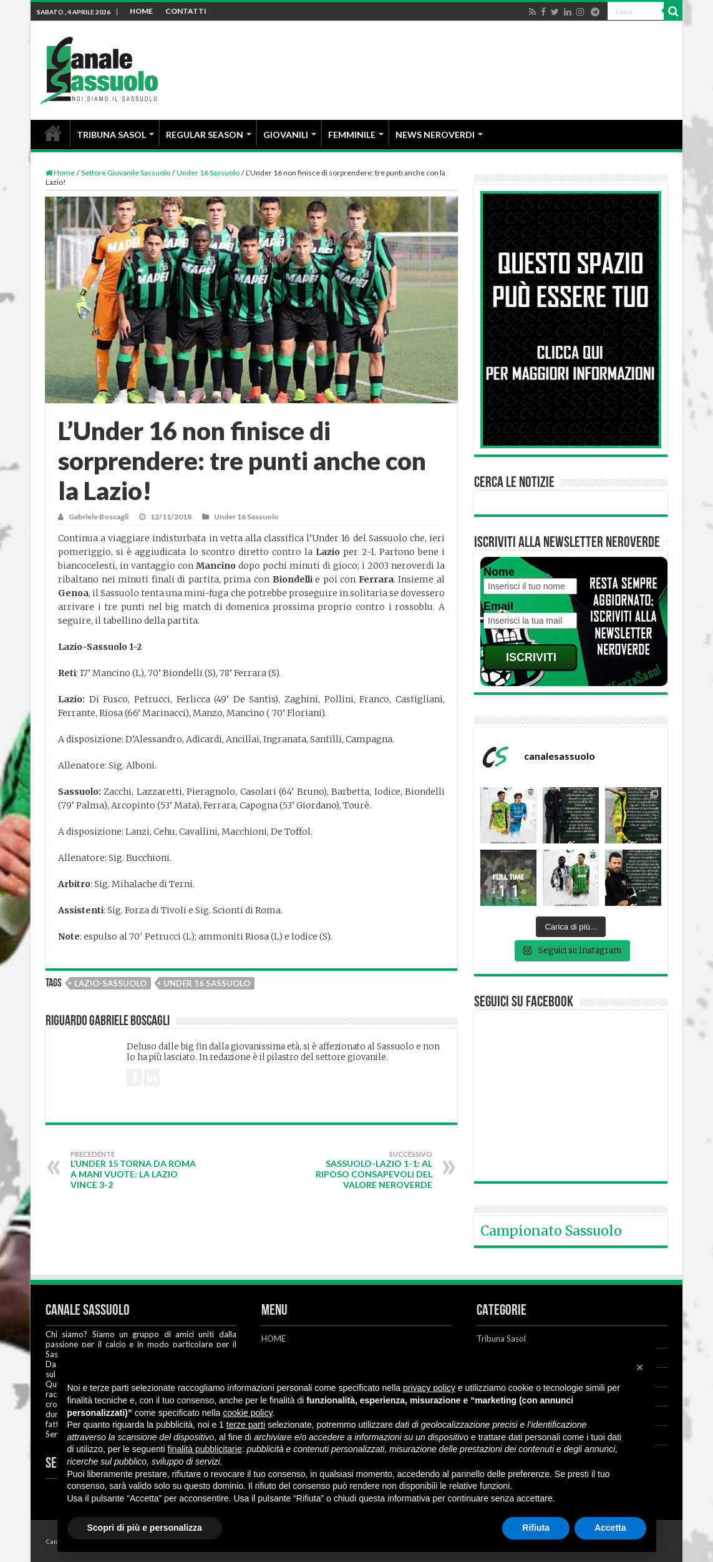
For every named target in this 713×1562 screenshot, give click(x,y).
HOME (141, 11)
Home (60, 172)
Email (498, 606)
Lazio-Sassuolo (110, 983)
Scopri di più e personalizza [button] (144, 1528)
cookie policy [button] (247, 1413)
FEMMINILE (352, 134)
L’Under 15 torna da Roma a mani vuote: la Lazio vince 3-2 (134, 1170)
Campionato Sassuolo (551, 1230)
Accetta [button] (610, 1528)
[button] (640, 1367)
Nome (499, 571)
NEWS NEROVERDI (435, 134)
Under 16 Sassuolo (208, 172)
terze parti (245, 1425)
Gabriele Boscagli (99, 516)
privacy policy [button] (429, 1388)
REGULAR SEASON (204, 134)
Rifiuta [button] (536, 1528)
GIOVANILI (285, 134)
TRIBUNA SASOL (111, 134)
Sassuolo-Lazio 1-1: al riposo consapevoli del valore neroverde (368, 1170)
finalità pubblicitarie (205, 1449)
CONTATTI (185, 11)
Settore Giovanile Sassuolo (125, 172)
